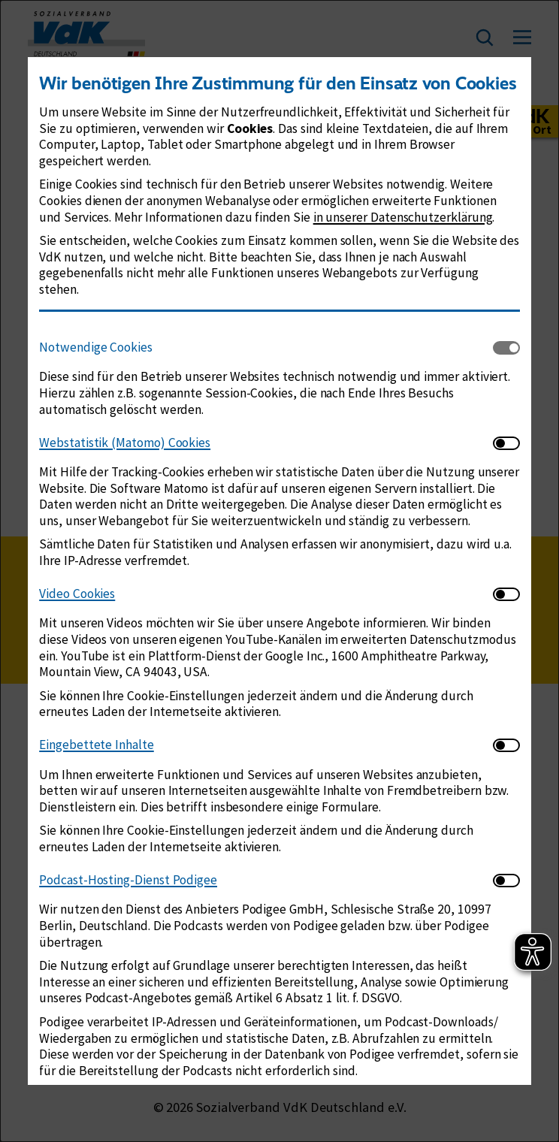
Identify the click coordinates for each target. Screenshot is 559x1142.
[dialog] (279, 571)
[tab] (266, 348)
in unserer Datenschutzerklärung (403, 217)
